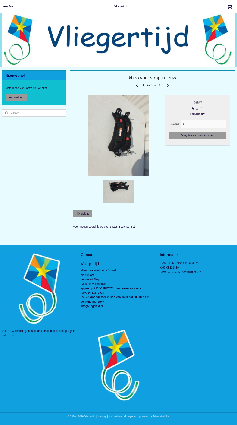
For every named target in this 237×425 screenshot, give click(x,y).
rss (110, 416)
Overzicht (83, 213)
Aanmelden (16, 97)
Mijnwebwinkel (161, 416)
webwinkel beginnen (125, 416)
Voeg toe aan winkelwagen (197, 135)
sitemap (102, 416)
